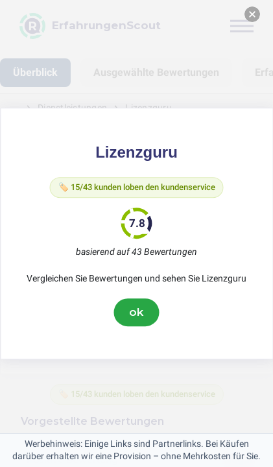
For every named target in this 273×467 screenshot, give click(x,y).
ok (137, 311)
